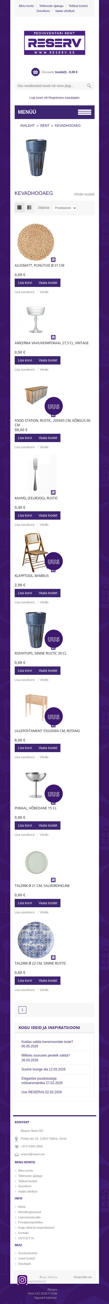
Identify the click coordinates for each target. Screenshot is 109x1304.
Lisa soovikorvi (25, 292)
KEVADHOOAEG (67, 126)
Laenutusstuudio (29, 1217)
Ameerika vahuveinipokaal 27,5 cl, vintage (52, 343)
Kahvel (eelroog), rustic (36, 498)
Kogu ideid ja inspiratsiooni (36, 1227)
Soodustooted (27, 1253)
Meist (22, 1206)
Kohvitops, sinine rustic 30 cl (41, 653)
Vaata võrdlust (65, 11)
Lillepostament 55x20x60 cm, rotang (47, 731)
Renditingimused (29, 1212)
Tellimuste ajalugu (51, 6)
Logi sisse (36, 97)
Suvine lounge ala (44, 1069)
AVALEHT (27, 126)
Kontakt (23, 1232)
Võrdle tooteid (84, 194)
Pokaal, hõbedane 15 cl (36, 808)
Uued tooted (26, 1258)
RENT (44, 126)
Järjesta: (44, 208)
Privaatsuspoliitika (30, 1222)
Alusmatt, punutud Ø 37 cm (39, 265)
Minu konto (26, 6)
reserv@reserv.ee (33, 1154)
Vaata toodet (48, 283)
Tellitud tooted (78, 6)
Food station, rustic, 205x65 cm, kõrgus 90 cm (52, 422)
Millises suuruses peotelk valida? (46, 1057)
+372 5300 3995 (32, 1146)
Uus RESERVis (42, 1092)
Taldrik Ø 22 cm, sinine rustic (40, 963)
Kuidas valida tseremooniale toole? (47, 1044)
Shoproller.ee (83, 1277)
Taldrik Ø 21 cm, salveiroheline (42, 886)
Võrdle (44, 292)
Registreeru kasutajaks (64, 97)
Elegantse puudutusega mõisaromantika (42, 1081)
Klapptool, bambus (32, 576)
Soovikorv (43, 11)
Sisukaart (24, 1263)
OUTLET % (26, 1238)
